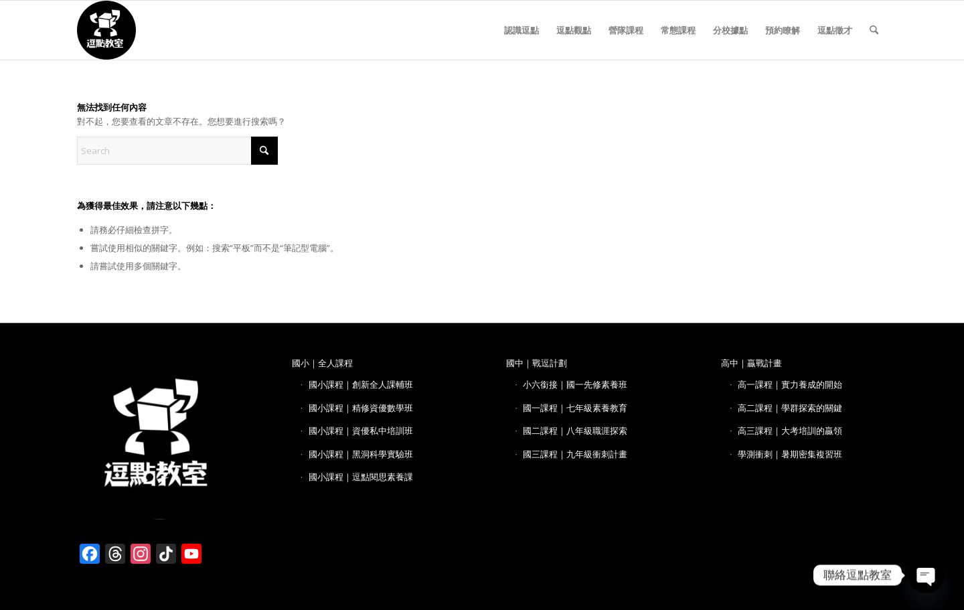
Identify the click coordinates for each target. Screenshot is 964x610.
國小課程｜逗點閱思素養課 (361, 477)
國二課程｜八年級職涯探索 (575, 431)
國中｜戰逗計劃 (536, 363)
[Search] (874, 30)
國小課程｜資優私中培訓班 (361, 431)
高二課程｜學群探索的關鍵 (790, 408)
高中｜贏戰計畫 (751, 363)
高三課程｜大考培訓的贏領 (790, 431)
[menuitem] (521, 30)
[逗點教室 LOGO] (106, 30)
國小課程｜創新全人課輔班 (361, 384)
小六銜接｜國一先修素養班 (575, 384)
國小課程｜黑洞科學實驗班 (361, 454)
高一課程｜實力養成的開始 (790, 384)
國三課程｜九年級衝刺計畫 (575, 454)
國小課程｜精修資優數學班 (361, 408)
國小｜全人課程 (322, 363)
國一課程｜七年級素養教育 (575, 408)
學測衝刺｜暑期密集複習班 (790, 454)
